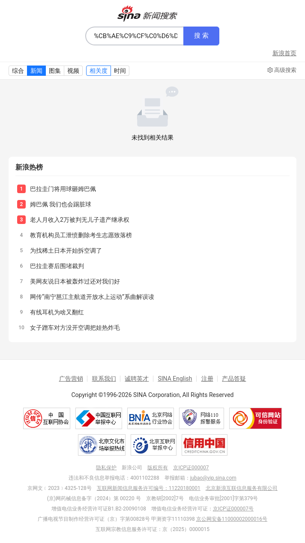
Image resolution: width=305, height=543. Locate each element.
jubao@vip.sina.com (213, 478)
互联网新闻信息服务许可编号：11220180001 (148, 488)
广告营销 (71, 378)
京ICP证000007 (191, 468)
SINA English (175, 378)
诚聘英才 (137, 378)
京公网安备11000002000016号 (231, 519)
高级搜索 (281, 70)
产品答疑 (234, 378)
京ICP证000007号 (233, 509)
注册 (207, 378)
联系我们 (104, 378)
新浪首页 (284, 53)
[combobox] (134, 36)
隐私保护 (106, 468)
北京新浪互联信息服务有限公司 (242, 488)
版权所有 (157, 468)
